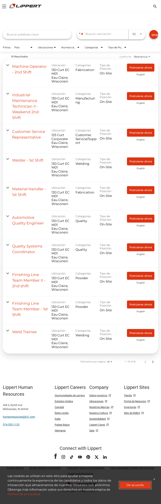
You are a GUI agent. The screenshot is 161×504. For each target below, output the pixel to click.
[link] (80, 73)
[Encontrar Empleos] (153, 34)
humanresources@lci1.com (19, 416)
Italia (58, 418)
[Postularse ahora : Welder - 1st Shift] (140, 161)
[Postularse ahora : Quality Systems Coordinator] (140, 247)
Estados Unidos (64, 401)
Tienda (128, 395)
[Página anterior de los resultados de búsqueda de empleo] (145, 361)
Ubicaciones (96, 401)
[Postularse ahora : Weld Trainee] (140, 333)
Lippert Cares (97, 424)
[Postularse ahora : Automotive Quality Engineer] (140, 219)
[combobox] (37, 34)
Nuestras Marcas (99, 407)
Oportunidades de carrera (70, 395)
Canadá (59, 407)
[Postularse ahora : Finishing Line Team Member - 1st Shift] (140, 304)
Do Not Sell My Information (45, 467)
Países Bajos (62, 424)
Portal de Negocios (135, 401)
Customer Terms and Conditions (85, 467)
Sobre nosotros (98, 395)
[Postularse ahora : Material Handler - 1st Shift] (140, 190)
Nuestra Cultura (98, 413)
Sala (91, 430)
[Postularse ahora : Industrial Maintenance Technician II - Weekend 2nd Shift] (140, 96)
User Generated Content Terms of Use (132, 467)
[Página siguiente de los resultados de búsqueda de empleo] (153, 361)
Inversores (130, 407)
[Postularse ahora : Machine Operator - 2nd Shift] (140, 68)
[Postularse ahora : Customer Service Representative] (140, 133)
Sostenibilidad (97, 418)
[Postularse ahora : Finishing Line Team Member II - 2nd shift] (140, 276)
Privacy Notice (15, 467)
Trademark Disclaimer (80, 473)
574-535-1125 (11, 424)
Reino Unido (62, 413)
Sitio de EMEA (132, 413)
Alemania (60, 430)
